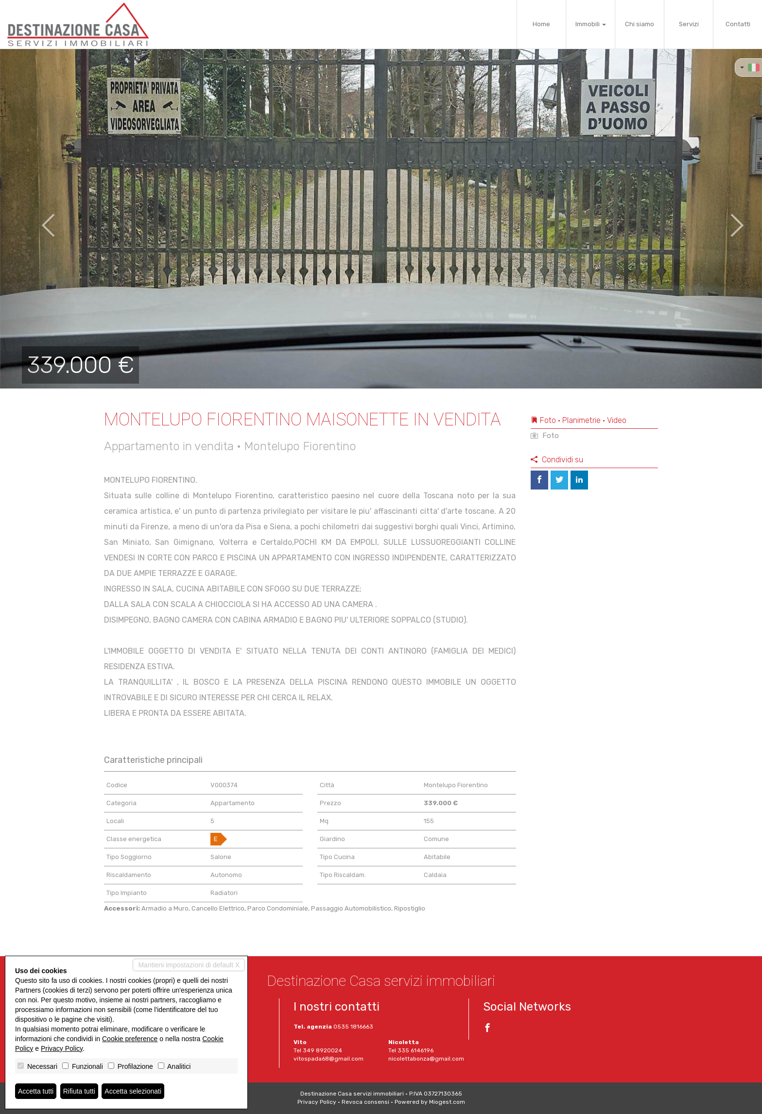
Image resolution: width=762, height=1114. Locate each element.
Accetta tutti (35, 1091)
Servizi (689, 24)
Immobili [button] (590, 24)
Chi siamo (639, 24)
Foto (545, 435)
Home (541, 24)
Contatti (738, 24)
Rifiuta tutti (79, 1091)
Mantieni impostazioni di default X (189, 965)
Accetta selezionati (132, 1091)
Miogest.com (447, 1101)
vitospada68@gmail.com (329, 1058)
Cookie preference (129, 1039)
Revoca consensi (365, 1101)
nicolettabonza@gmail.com (426, 1058)
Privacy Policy (316, 1101)
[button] (38, 218)
